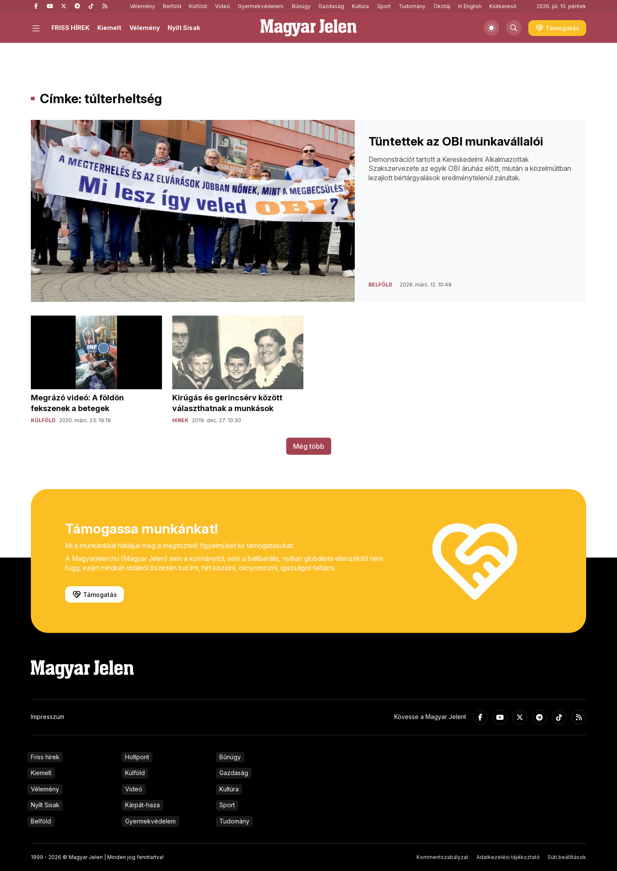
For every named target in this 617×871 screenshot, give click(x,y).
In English (470, 6)
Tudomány (411, 6)
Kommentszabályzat (442, 857)
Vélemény (142, 6)
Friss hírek (45, 757)
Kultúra (360, 6)
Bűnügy (301, 6)
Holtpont (137, 757)
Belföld (172, 6)
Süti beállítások (567, 857)
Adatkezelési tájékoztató (508, 857)
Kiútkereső (502, 6)
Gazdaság (331, 6)
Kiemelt (109, 27)
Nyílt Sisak (184, 27)
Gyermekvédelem (261, 6)
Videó (222, 6)
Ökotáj (442, 6)
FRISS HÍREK (70, 27)
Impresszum (47, 716)
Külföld (198, 6)
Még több (308, 446)
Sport (384, 6)
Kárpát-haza (142, 804)
